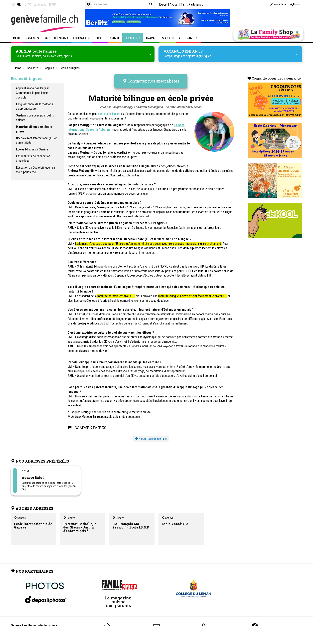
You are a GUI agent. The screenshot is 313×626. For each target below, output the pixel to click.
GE (19, 4)
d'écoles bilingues (109, 111)
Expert (163, 4)
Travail (151, 38)
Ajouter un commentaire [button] (151, 436)
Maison (168, 38)
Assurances (188, 38)
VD (13, 4)
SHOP (52, 4)
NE (24, 4)
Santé (115, 38)
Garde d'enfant (56, 38)
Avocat (174, 4)
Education (81, 38)
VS (30, 4)
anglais (81, 154)
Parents (32, 38)
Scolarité (133, 38)
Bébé (17, 38)
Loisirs (99, 38)
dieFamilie (40, 4)
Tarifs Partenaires (192, 4)
